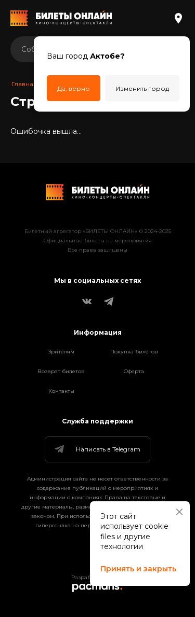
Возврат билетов (61, 371)
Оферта (134, 371)
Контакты (61, 391)
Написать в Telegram (96, 449)
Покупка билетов (134, 351)
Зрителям (61, 351)
